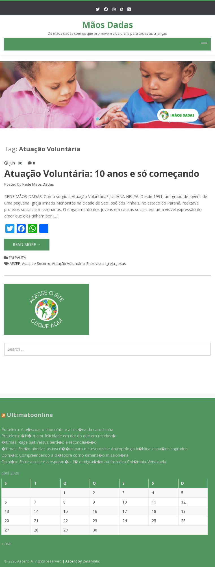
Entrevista (95, 263)
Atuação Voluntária (68, 263)
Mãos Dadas (107, 24)
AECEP (15, 263)
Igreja (110, 263)
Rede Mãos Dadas (38, 184)
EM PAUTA (17, 257)
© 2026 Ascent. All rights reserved (33, 561)
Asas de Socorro (36, 263)
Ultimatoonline (28, 415)
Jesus (121, 263)
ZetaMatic (91, 561)
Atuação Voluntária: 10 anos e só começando (101, 173)
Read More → (27, 244)
